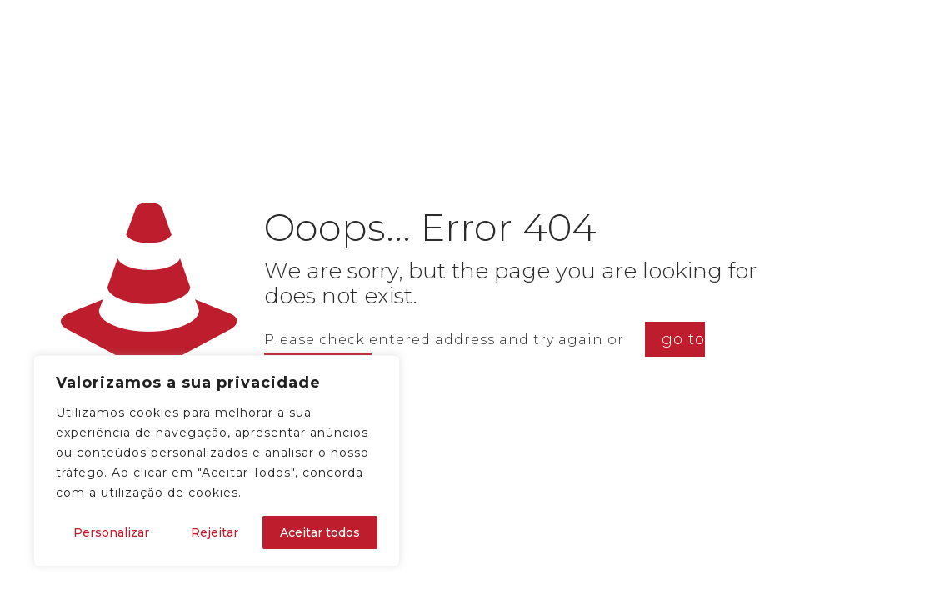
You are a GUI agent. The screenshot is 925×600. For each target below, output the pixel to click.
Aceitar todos (320, 532)
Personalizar (111, 532)
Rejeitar (214, 532)
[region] (216, 461)
